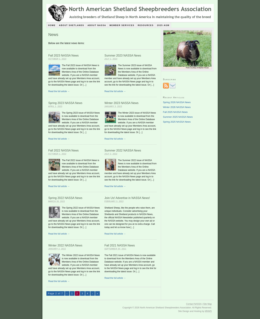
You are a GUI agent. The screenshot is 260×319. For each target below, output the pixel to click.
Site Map (207, 304)
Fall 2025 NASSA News (175, 112)
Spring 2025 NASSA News (177, 121)
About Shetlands (71, 25)
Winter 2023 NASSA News (122, 103)
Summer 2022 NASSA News (123, 150)
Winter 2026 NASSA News (177, 107)
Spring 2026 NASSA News (177, 102)
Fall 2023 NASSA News (63, 55)
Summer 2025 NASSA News (178, 117)
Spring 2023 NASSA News (65, 103)
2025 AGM (163, 25)
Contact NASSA (194, 304)
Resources (146, 25)
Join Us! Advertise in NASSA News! (127, 197)
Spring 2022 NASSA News (65, 197)
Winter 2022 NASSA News (65, 245)
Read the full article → (59, 91)
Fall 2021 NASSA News (120, 245)
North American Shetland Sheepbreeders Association (130, 13)
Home (51, 25)
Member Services (121, 25)
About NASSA (97, 25)
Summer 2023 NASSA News (123, 55)
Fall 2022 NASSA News (63, 150)
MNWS (208, 311)
